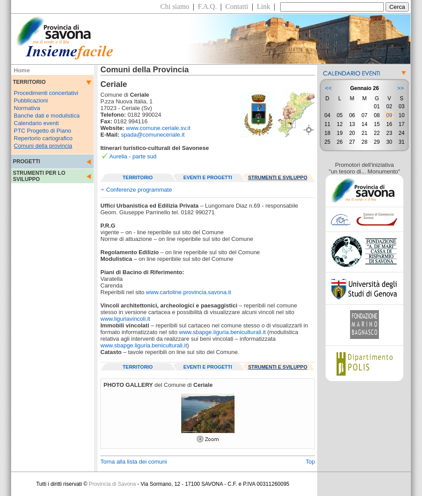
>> (400, 88)
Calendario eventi (36, 123)
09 (389, 115)
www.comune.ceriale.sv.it (158, 128)
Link (263, 6)
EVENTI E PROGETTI (207, 177)
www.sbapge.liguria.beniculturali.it (222, 332)
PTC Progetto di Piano (42, 130)
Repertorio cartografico (43, 138)
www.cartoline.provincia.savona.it (188, 292)
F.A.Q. (207, 6)
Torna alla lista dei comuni (133, 461)
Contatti (236, 6)
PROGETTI (26, 161)
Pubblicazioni (31, 100)
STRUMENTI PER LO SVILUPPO (39, 176)
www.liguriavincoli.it (125, 318)
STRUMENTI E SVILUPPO (277, 177)
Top (310, 461)
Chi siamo (174, 6)
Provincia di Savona (112, 484)
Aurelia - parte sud (132, 156)
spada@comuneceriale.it (152, 134)
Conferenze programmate (139, 189)
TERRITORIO (138, 177)
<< (328, 88)
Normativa (27, 108)
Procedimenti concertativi (46, 93)
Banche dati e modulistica (47, 115)
